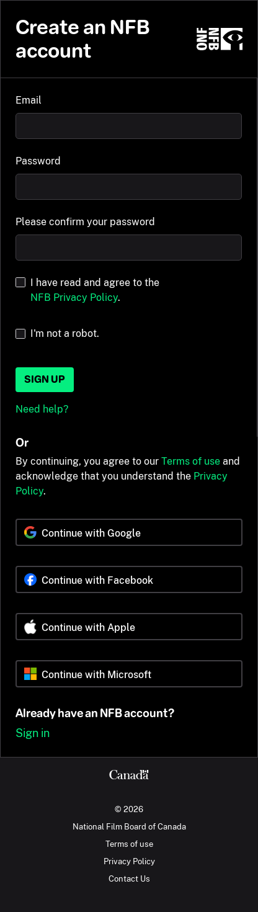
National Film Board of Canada (129, 826)
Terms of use (190, 461)
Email (29, 100)
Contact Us (129, 878)
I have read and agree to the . (94, 290)
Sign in (33, 733)
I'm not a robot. (64, 333)
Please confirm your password (85, 222)
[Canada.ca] (129, 776)
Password (38, 161)
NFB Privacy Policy (74, 297)
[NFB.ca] (219, 39)
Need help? (42, 409)
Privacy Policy (129, 861)
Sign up (44, 379)
